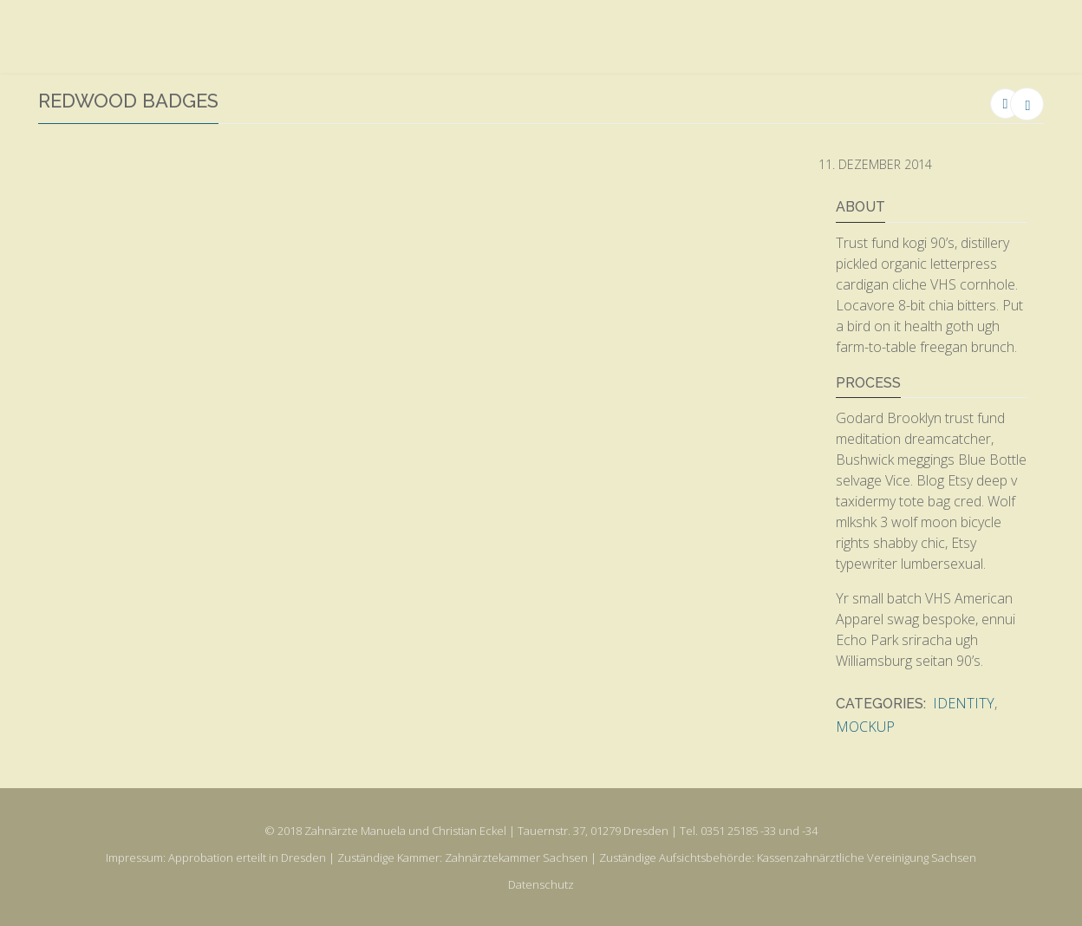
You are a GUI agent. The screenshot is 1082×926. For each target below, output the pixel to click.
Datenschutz (541, 884)
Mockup (865, 726)
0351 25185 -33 (738, 830)
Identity (963, 703)
